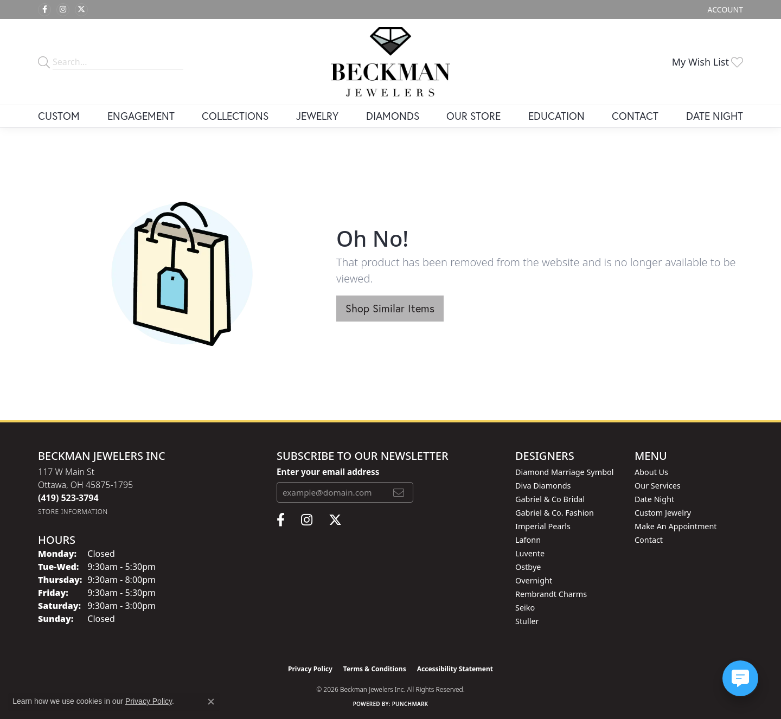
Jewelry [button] (317, 116)
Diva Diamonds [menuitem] (543, 485)
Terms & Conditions (374, 668)
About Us (651, 472)
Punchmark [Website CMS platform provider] (410, 704)
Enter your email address (328, 471)
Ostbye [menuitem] (528, 567)
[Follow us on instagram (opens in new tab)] (62, 9)
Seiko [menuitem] (525, 607)
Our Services (658, 485)
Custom (59, 116)
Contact (635, 116)
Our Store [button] (473, 116)
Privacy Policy (310, 668)
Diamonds (392, 116)
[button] (724, 9)
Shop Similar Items (389, 308)
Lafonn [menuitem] (528, 540)
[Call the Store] (68, 498)
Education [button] (556, 116)
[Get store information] (73, 511)
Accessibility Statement (455, 668)
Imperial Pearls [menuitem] (543, 526)
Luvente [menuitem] (530, 553)
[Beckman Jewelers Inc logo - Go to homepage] (390, 62)
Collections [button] (235, 116)
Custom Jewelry (663, 513)
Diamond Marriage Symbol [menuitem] (564, 472)
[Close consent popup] (211, 701)
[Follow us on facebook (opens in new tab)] (44, 9)
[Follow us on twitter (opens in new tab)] (81, 9)
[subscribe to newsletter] (399, 492)
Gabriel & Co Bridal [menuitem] (550, 499)
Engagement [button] (141, 116)
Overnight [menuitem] (533, 580)
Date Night (714, 116)
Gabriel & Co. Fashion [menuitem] (554, 513)
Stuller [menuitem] (527, 621)
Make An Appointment (676, 526)
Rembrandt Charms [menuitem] (551, 594)
